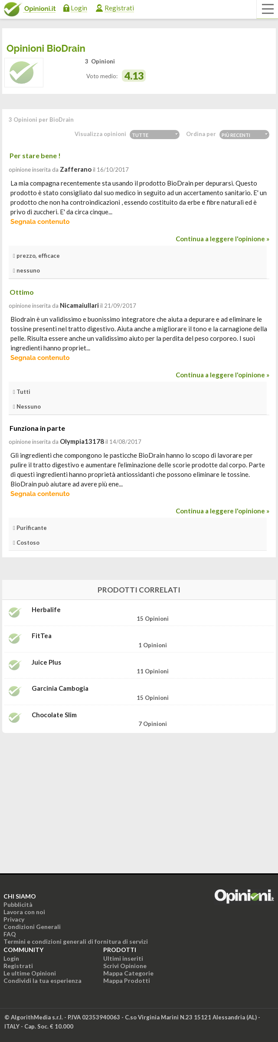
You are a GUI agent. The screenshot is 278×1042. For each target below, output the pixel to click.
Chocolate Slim (54, 715)
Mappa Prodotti (126, 980)
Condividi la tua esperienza (42, 980)
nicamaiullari (79, 305)
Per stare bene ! (35, 155)
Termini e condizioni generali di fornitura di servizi (75, 941)
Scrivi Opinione (125, 965)
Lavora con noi (24, 911)
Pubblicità (18, 904)
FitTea (42, 635)
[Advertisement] (139, 794)
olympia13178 (82, 441)
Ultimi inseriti (123, 958)
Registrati (119, 8)
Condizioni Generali (32, 926)
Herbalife (46, 609)
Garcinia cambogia (60, 688)
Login (79, 8)
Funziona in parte (37, 428)
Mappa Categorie (128, 973)
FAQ (9, 934)
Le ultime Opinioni (29, 973)
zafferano (76, 169)
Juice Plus (46, 662)
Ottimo (22, 292)
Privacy (13, 919)
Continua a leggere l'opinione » (222, 239)
